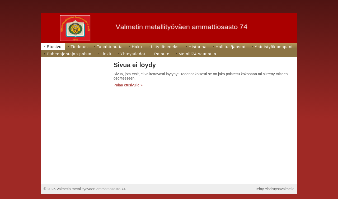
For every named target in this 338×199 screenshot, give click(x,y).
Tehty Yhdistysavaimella (274, 189)
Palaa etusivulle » (128, 85)
